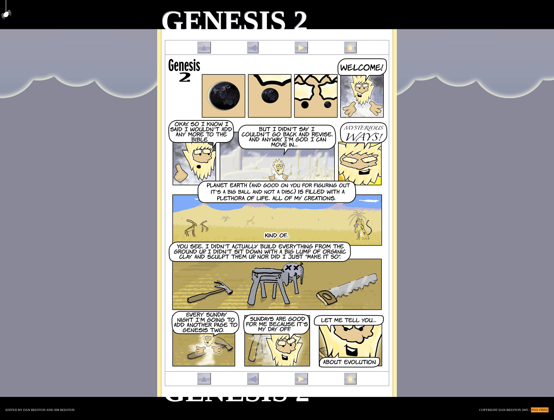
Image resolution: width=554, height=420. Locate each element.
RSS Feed (540, 410)
